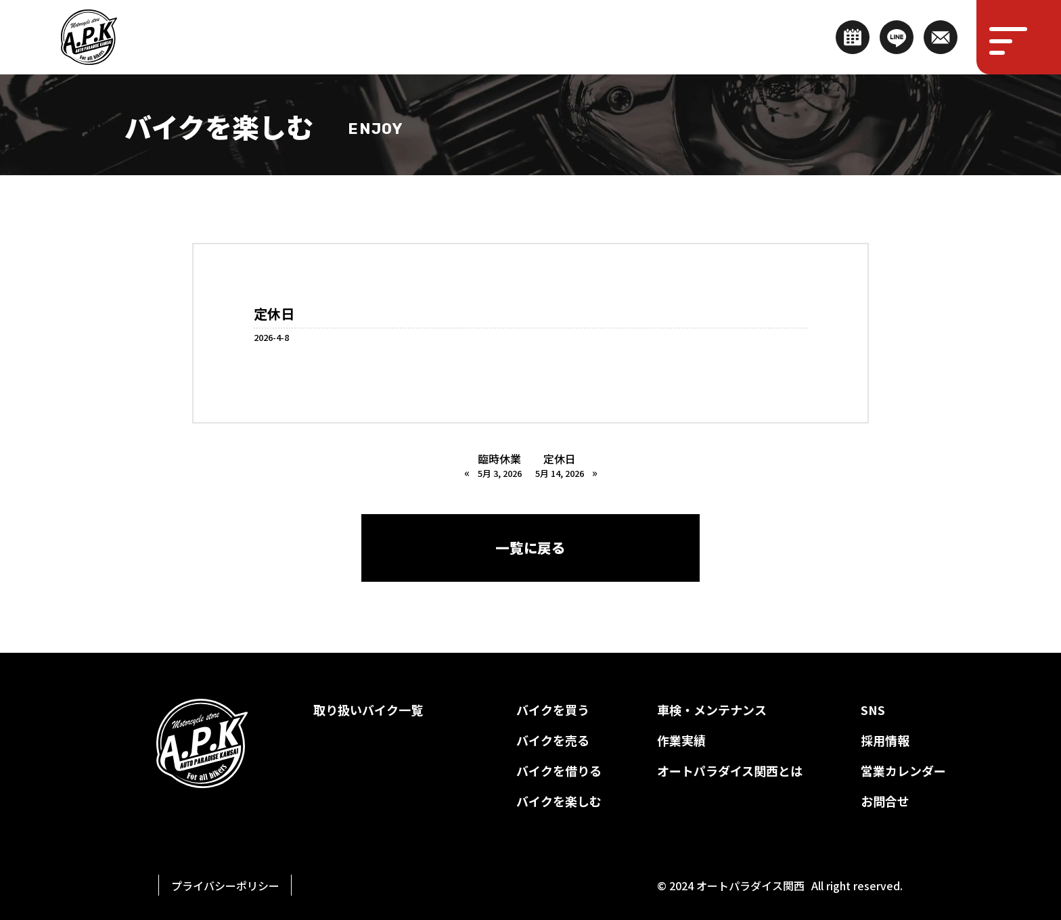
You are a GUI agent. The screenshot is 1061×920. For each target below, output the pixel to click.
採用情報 (885, 740)
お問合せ (885, 801)
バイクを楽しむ (559, 801)
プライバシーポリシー (225, 885)
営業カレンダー (903, 770)
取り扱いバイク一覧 (368, 709)
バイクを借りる (559, 770)
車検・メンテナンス (712, 709)
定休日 (559, 465)
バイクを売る (552, 740)
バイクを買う (552, 709)
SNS (873, 709)
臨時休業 (500, 465)
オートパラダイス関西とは (730, 770)
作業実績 (681, 740)
